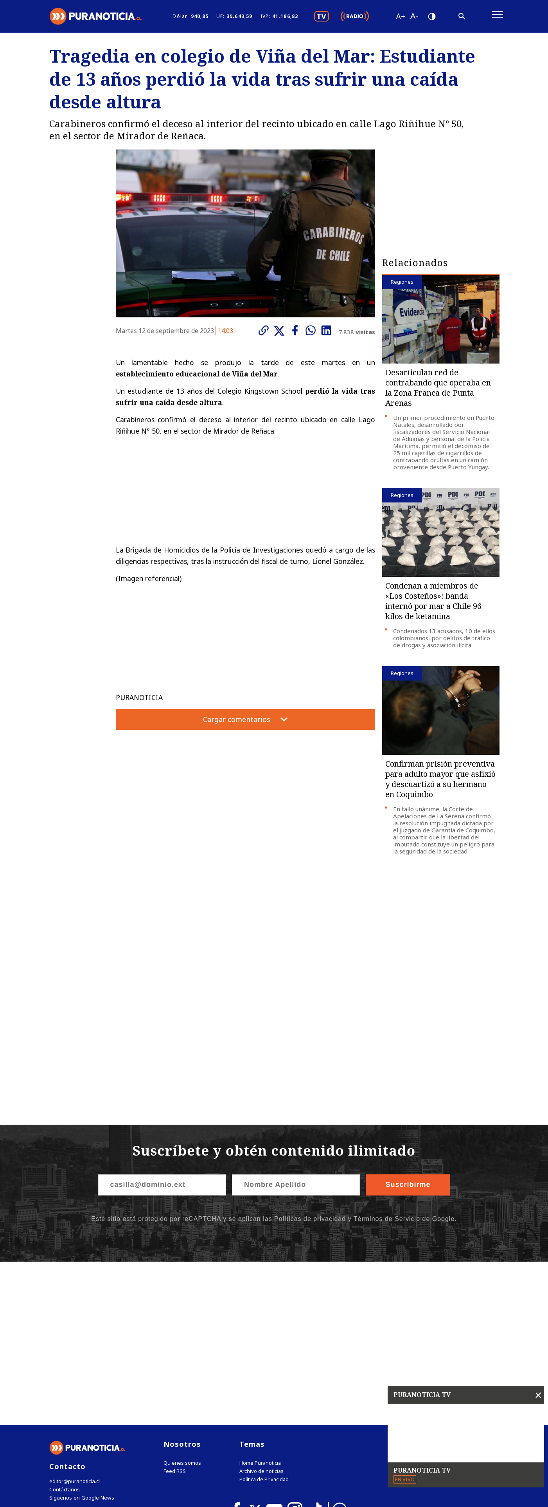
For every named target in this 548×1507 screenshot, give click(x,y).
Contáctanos (64, 1329)
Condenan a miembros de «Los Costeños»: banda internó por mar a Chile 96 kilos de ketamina (433, 604)
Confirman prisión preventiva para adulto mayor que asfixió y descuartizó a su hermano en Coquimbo (440, 782)
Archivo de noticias (261, 1311)
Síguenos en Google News (81, 1338)
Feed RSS (175, 1311)
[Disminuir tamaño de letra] (414, 17)
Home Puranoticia (260, 1303)
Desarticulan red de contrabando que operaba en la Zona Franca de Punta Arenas (438, 390)
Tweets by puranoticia (425, 1284)
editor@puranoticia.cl (74, 1321)
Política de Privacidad (264, 1319)
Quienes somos (182, 1303)
